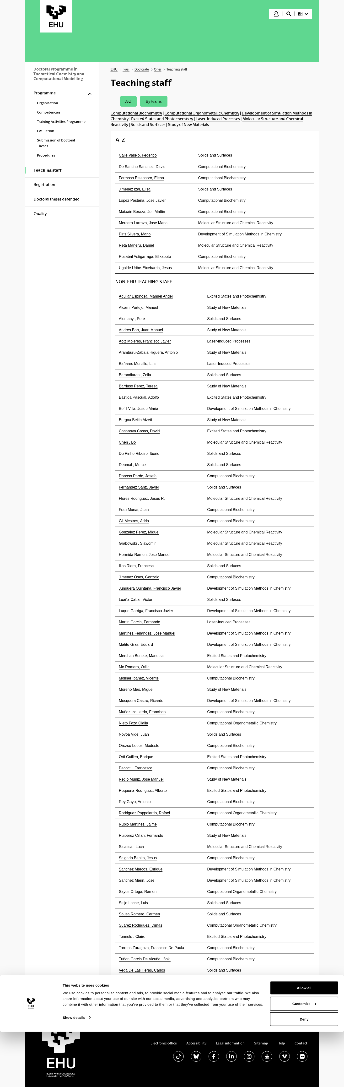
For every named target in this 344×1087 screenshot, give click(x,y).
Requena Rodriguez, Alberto (143, 790)
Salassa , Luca (131, 847)
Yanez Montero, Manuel (139, 981)
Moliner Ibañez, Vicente (139, 678)
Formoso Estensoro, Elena (141, 178)
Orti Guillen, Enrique (136, 757)
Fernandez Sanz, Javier (139, 487)
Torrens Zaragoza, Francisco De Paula (151, 948)
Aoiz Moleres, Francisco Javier (145, 341)
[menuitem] (303, 14)
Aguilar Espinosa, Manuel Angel (146, 296)
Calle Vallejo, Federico (138, 155)
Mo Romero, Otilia (134, 667)
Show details (74, 1072)
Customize (304, 1059)
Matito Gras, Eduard (136, 644)
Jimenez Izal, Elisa (134, 189)
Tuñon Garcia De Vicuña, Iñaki (145, 959)
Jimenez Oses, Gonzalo (139, 577)
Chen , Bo (127, 442)
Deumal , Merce (132, 465)
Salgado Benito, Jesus (138, 858)
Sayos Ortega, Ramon (138, 892)
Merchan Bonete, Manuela (141, 656)
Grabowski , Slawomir (137, 543)
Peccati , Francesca (135, 768)
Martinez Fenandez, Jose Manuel (147, 633)
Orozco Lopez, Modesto (139, 746)
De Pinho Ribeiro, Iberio (139, 453)
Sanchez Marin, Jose (137, 880)
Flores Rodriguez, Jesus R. (142, 498)
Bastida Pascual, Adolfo (139, 397)
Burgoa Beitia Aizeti (135, 420)
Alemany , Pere (132, 319)
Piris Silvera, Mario (135, 234)
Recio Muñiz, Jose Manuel (141, 779)
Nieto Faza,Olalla (133, 723)
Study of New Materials (188, 124)
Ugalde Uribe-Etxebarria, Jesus (145, 268)
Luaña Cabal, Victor (135, 600)
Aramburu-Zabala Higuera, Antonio (148, 352)
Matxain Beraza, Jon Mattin (142, 212)
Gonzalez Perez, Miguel (139, 532)
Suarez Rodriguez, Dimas (140, 925)
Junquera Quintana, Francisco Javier (150, 588)
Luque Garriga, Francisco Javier (146, 611)
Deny (304, 1074)
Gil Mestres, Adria (134, 521)
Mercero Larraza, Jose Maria (143, 223)
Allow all (304, 1043)
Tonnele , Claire (132, 937)
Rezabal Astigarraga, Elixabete (145, 257)
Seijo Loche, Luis (133, 903)
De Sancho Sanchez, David (142, 167)
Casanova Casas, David (139, 431)
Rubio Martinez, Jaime (138, 824)
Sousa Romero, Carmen (139, 914)
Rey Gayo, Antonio (135, 802)
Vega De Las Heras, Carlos (142, 970)
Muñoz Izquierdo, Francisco (142, 712)
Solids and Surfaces (148, 124)
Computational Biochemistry (136, 113)
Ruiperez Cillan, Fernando (141, 835)
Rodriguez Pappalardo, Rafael (144, 813)
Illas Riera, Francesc (136, 566)
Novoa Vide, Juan (134, 734)
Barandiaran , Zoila (135, 375)
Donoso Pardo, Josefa (138, 476)
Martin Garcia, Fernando (139, 622)
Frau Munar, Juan (134, 510)
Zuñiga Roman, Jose (136, 993)
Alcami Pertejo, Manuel (138, 307)
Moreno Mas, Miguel (136, 689)
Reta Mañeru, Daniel (136, 245)
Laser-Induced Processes (218, 119)
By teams (154, 101)
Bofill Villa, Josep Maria (138, 409)
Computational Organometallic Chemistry (202, 113)
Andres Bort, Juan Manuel (141, 330)
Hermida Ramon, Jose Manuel (144, 555)
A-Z (128, 101)
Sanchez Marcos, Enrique (141, 869)
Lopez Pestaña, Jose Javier (142, 200)
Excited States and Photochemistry (162, 119)
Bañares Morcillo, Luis (137, 364)
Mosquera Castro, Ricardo (141, 701)
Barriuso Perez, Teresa (138, 386)
